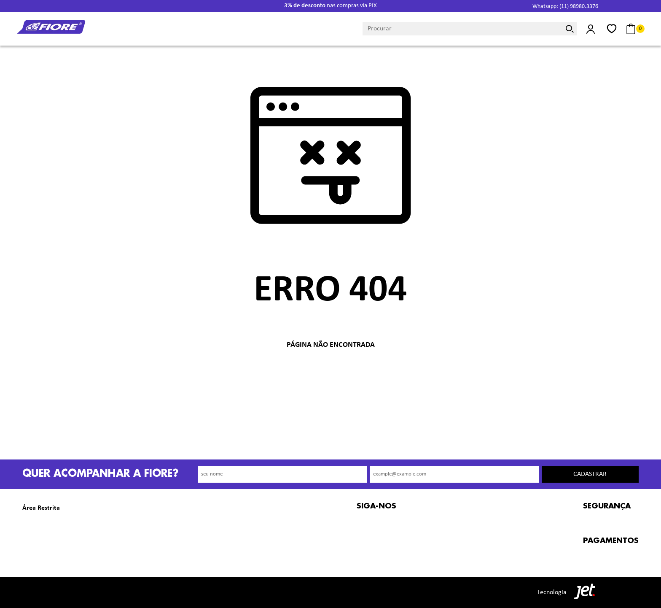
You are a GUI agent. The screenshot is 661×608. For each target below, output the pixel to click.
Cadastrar (590, 474)
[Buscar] (569, 28)
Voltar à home (330, 373)
